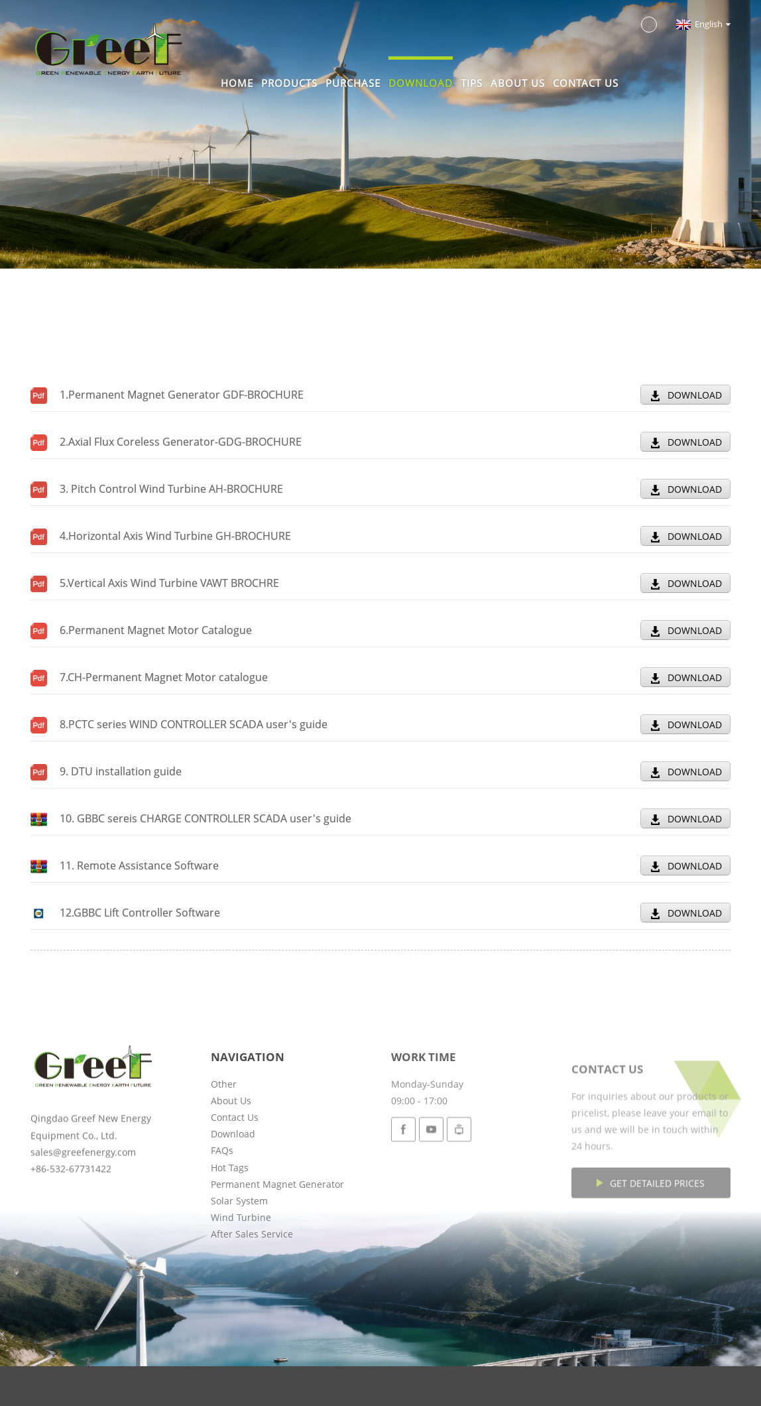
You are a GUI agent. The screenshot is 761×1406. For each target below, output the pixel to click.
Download (420, 83)
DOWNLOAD (695, 395)
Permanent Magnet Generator (277, 1236)
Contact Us (585, 83)
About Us (518, 83)
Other (224, 1136)
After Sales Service (252, 1287)
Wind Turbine (241, 1270)
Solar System (239, 1253)
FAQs (222, 1203)
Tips (472, 83)
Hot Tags (230, 1220)
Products (289, 83)
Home (237, 83)
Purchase (352, 83)
